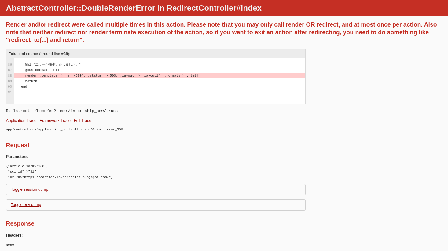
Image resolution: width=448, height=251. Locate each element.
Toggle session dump (29, 189)
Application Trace (21, 120)
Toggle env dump (26, 204)
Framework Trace (55, 120)
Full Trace (82, 120)
